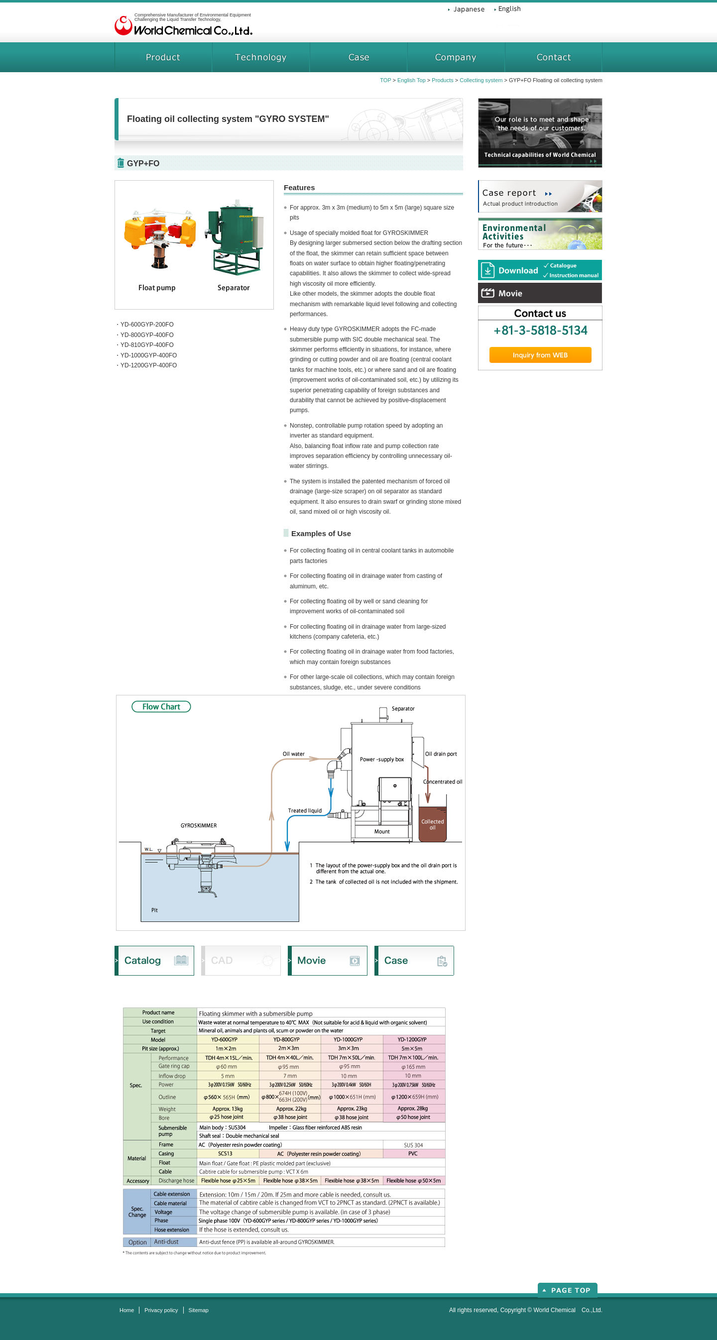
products (163, 57)
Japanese (468, 15)
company (456, 57)
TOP (385, 80)
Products (442, 80)
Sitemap (199, 1310)
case (358, 57)
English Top (411, 80)
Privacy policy (161, 1310)
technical (261, 57)
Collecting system (481, 80)
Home (127, 1310)
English (505, 15)
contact (553, 57)
